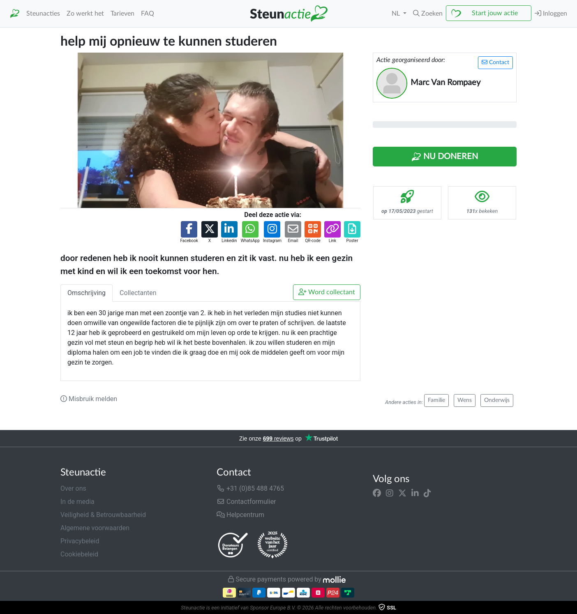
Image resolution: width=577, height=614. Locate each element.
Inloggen (551, 13)
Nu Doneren (444, 157)
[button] (428, 13)
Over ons (73, 488)
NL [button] (397, 13)
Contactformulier (246, 502)
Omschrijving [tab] (86, 293)
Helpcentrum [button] (240, 515)
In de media (77, 502)
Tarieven (122, 13)
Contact (495, 62)
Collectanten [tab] (138, 293)
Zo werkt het (85, 13)
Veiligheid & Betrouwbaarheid (103, 515)
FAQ (147, 13)
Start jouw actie (495, 13)
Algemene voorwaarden (94, 528)
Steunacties (43, 13)
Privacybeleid (79, 541)
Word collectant (326, 292)
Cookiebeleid (79, 554)
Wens (464, 400)
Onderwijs (497, 400)
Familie (436, 400)
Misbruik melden (88, 399)
